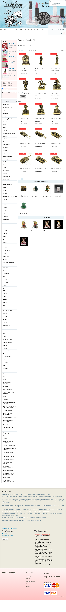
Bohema (5, 130)
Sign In (53, 29)
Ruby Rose (5, 302)
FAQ (1, 29)
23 (29, 50)
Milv (4, 239)
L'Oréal (4, 204)
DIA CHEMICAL (7, 144)
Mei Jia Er (5, 225)
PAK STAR (5, 268)
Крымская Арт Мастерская (9, 417)
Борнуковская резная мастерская (8, 393)
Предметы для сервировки (9, 433)
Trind (4, 359)
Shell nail (5, 322)
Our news (5, 89)
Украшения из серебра (8, 470)
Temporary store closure (7, 535)
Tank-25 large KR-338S (40, 143)
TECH (4, 353)
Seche (4, 305)
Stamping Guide (41, 29)
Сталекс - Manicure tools (9, 445)
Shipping (28, 578)
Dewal (4, 141)
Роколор (5, 438)
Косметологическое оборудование (8, 414)
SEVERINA (5, 316)
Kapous (5, 199)
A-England (5, 116)
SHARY (5, 319)
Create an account (61, 29)
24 (31, 50)
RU (61, 33)
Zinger (4, 379)
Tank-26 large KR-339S (25, 143)
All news (5, 539)
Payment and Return (30, 581)
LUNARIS (5, 216)
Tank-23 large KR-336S (25, 168)
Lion (4, 110)
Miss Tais (5, 245)
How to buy (28, 576)
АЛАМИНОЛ (6, 386)
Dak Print (5, 139)
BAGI (4, 124)
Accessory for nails (7, 119)
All (35, 50)
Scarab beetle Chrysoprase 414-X (47, 196)
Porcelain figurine (23, 247)
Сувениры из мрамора (8, 456)
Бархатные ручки (7, 389)
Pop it (4, 276)
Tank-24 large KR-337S (56, 143)
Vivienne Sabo (6, 371)
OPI (4, 265)
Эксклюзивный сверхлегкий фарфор (8, 481)
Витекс (4, 396)
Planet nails (6, 273)
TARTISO (5, 348)
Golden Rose (6, 179)
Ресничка (5, 435)
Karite (4, 202)
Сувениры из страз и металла (8, 463)
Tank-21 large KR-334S (56, 168)
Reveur (4, 293)
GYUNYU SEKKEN (7, 184)
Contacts (33, 29)
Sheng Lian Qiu (6, 325)
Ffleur (4, 167)
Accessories (6, 104)
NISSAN (5, 259)
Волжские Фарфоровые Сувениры (9, 403)
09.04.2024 (11, 56)
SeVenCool (5, 313)
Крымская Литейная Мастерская (8, 421)
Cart (53, 1)
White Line (5, 374)
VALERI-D (5, 365)
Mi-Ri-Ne (5, 230)
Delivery (6, 29)
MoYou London (6, 250)
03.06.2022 (11, 68)
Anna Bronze (6, 121)
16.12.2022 (11, 62)
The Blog (6, 77)
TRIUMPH (5, 362)
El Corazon (5, 150)
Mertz (4, 227)
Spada (4, 336)
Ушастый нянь (6, 477)
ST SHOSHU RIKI (7, 339)
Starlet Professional (7, 342)
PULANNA (5, 282)
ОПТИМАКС (6, 430)
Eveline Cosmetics (7, 156)
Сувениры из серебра (8, 459)
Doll (20, 230)
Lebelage (5, 207)
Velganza (5, 368)
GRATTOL (5, 182)
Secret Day (5, 308)
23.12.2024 (11, 43)
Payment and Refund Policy (16, 29)
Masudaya (5, 113)
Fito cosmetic (6, 170)
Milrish (4, 236)
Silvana (5, 328)
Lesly (4, 210)
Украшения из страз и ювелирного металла (8, 474)
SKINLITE (5, 331)
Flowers (5, 173)
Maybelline (5, 222)
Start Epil (5, 345)
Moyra (4, 253)
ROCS (4, 296)
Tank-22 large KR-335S (40, 168)
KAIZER (5, 193)
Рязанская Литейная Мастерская (8, 442)
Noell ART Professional (8, 262)
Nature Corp (6, 256)
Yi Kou (4, 376)
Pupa (4, 285)
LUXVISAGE (6, 219)
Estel (4, 153)
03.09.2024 (11, 50)
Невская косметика (8, 427)
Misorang (5, 242)
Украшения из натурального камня (8, 467)
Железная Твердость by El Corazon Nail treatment (9, 407)
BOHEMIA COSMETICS (9, 133)
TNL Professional (7, 356)
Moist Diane (6, 247)
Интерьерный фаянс (8, 410)
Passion (5, 270)
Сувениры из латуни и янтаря (8, 453)
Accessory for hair (7, 107)
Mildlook (5, 233)
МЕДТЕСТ (5, 424)
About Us (27, 29)
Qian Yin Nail (6, 288)
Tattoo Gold (6, 351)
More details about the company (9, 528)
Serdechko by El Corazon (9, 310)
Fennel (4, 164)
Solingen (5, 333)
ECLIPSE (5, 147)
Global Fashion (6, 176)
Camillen (5, 136)
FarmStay (5, 159)
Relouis (5, 290)
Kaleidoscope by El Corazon (10, 196)
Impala (4, 187)
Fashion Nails (6, 162)
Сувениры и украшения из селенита (9, 449)
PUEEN (5, 279)
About (27, 583)
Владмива (5, 399)
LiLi (4, 213)
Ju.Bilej (4, 190)
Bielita (4, 127)
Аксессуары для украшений (7, 383)
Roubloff (5, 299)
